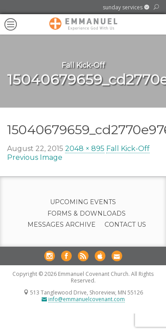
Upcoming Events (83, 202)
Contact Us (125, 224)
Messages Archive (61, 224)
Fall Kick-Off (128, 148)
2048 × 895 (84, 148)
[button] (126, 7)
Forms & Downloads (86, 213)
